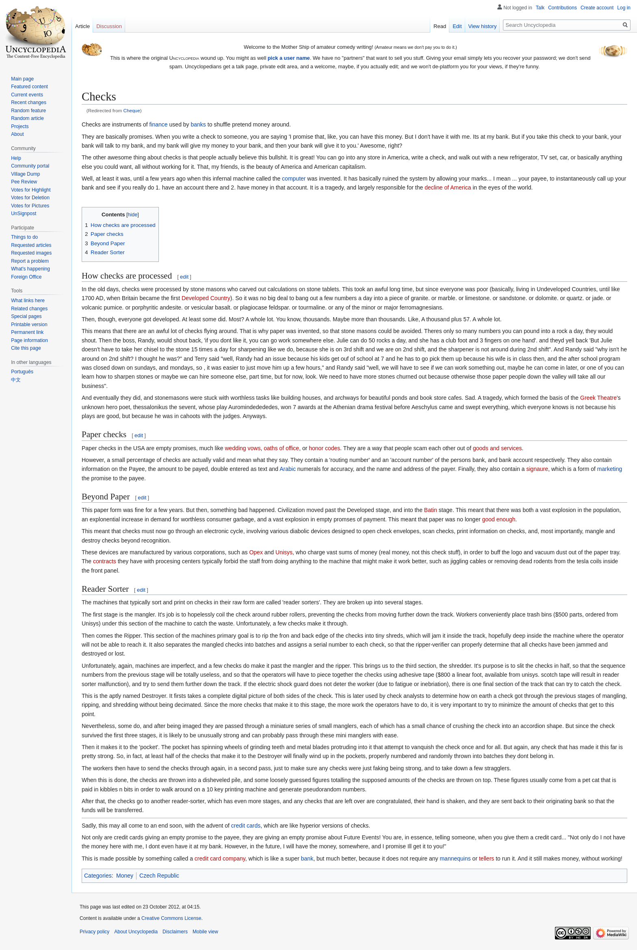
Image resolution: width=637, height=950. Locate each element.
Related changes (29, 309)
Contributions (562, 8)
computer (294, 178)
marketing (609, 469)
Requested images (31, 253)
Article (82, 26)
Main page (22, 79)
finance (159, 124)
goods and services (497, 448)
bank (307, 858)
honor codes (324, 448)
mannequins (455, 858)
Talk (540, 8)
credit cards (245, 825)
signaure (537, 469)
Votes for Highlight (30, 190)
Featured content (29, 86)
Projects (19, 126)
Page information (29, 340)
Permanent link (27, 332)
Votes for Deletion (30, 197)
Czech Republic (159, 875)
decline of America (448, 187)
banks (198, 124)
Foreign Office (26, 277)
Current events (27, 95)
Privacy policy (94, 932)
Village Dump (25, 174)
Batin (430, 510)
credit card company (220, 858)
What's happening (30, 269)
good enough (499, 519)
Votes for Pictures (30, 206)
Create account (597, 8)
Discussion (109, 26)
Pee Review (24, 182)
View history (482, 26)
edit (184, 277)
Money (124, 875)
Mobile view (205, 932)
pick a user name (289, 58)
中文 (16, 380)
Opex (255, 552)
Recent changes (28, 102)
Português (22, 372)
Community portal (30, 166)
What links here (28, 300)
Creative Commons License (171, 918)
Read (439, 26)
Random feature (28, 110)
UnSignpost (23, 213)
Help (16, 158)
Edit (457, 26)
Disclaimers (175, 932)
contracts (104, 561)
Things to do (24, 237)
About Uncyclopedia (136, 932)
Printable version (29, 324)
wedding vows (242, 448)
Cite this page (26, 348)
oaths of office (281, 448)
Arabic (288, 469)
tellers (486, 858)
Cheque (132, 110)
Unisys (283, 552)
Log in (623, 8)
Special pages (26, 316)
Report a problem (30, 261)
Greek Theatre (598, 397)
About (17, 134)
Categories (98, 875)
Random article (27, 118)
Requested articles (31, 245)
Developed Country (206, 298)
